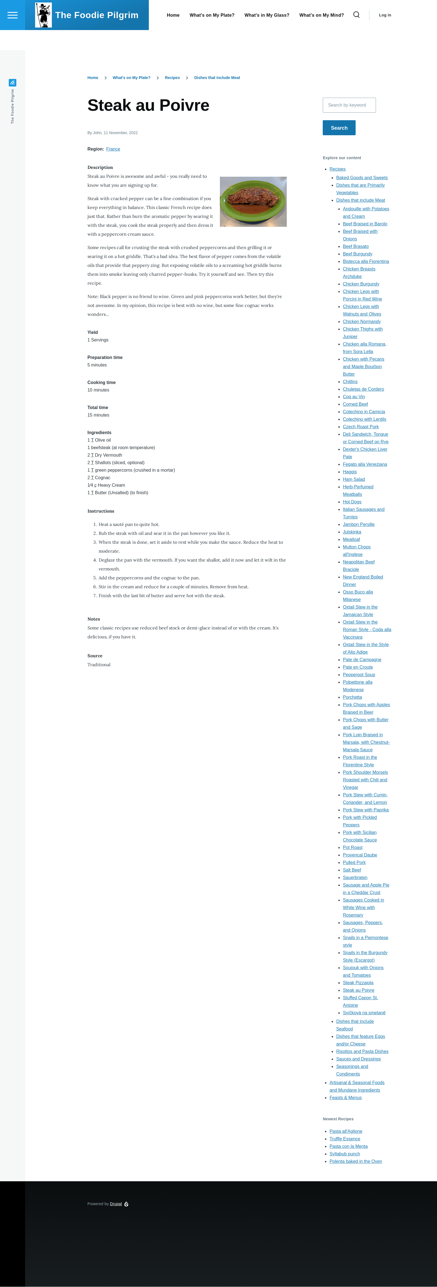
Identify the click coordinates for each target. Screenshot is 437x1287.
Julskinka (352, 532)
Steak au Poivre (358, 990)
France (113, 149)
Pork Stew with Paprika (366, 810)
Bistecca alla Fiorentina (366, 261)
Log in (385, 35)
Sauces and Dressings (358, 1059)
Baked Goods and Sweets (362, 178)
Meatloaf (351, 539)
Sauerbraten (355, 877)
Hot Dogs (352, 502)
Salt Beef (352, 870)
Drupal (116, 1204)
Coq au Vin (354, 397)
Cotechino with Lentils (364, 419)
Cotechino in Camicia (364, 412)
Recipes (172, 78)
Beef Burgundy (357, 254)
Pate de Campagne (362, 660)
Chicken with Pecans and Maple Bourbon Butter (363, 367)
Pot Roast (352, 847)
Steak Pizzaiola (358, 983)
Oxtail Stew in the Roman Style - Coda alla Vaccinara (367, 630)
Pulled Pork (354, 862)
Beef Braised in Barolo (365, 224)
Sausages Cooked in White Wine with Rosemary (363, 908)
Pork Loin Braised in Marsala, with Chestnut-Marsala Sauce (366, 742)
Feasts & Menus (345, 1098)
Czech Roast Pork (361, 427)
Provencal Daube (360, 855)
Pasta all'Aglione (345, 1131)
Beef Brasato (356, 246)
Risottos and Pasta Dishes (362, 1051)
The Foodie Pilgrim (97, 35)
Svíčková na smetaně (364, 1013)
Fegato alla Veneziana (365, 464)
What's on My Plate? (131, 78)
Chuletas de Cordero (363, 389)
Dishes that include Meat (217, 78)
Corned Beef (355, 404)
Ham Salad (354, 479)
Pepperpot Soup (359, 675)
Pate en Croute (358, 667)
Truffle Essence (344, 1139)
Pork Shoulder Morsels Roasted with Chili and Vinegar (365, 780)
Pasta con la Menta (348, 1146)
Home (93, 78)
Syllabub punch (344, 1154)
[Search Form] (356, 35)
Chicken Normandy (362, 321)
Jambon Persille (359, 524)
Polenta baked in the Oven (355, 1161)
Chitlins (350, 382)
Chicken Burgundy (361, 284)
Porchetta (352, 697)
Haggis (350, 472)
